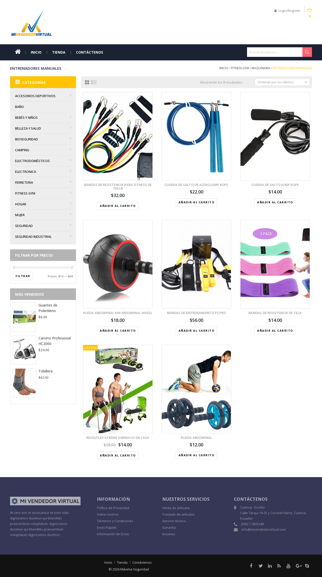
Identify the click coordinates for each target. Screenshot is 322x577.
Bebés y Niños (26, 117)
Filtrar (23, 276)
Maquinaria (261, 68)
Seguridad (24, 225)
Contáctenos (89, 52)
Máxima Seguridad (134, 569)
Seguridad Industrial (33, 236)
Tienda (58, 52)
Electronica (25, 171)
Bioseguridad (26, 139)
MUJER (20, 215)
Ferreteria (24, 182)
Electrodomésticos (32, 161)
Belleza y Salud (28, 128)
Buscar (307, 52)
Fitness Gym (240, 68)
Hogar (20, 204)
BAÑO (19, 106)
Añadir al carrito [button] (118, 206)
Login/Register (287, 10)
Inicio (36, 52)
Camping (22, 150)
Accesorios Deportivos (35, 96)
